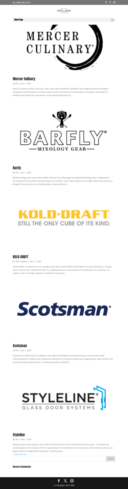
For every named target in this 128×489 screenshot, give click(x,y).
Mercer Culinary (24, 78)
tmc (17, 83)
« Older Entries (19, 454)
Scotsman (20, 345)
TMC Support (21, 261)
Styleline (19, 434)
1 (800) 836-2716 (22, 2)
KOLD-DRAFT (20, 256)
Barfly (17, 168)
